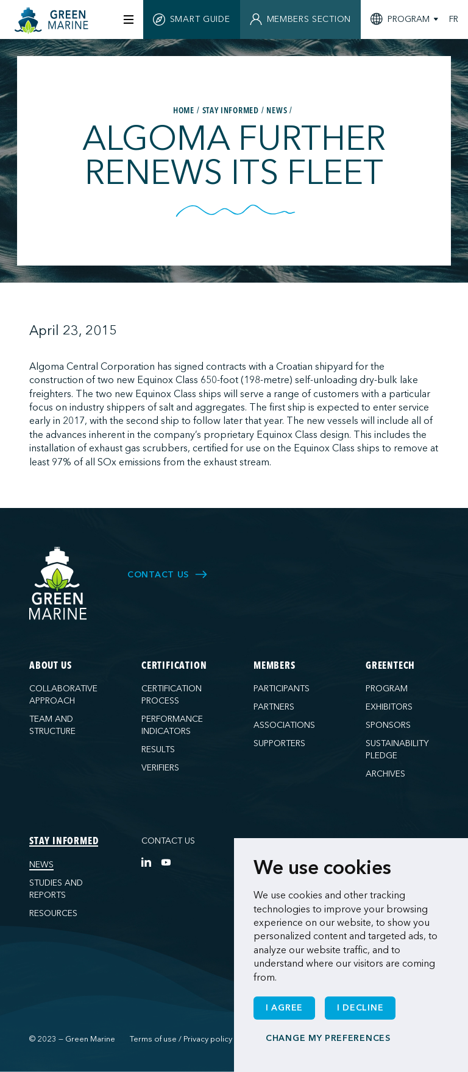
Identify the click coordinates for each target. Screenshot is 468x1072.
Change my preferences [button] (328, 1038)
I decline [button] (360, 1008)
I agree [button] (284, 1008)
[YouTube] (166, 862)
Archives (385, 774)
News (41, 864)
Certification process (171, 695)
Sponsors (388, 725)
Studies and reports (56, 889)
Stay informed (63, 842)
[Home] (53, 20)
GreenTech (390, 666)
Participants (282, 688)
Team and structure (52, 725)
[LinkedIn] (146, 862)
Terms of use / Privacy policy (181, 1039)
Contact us (168, 841)
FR (453, 19)
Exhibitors (389, 707)
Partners (274, 707)
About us (50, 666)
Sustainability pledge (397, 749)
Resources (53, 913)
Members (275, 666)
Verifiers (160, 768)
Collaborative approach (63, 695)
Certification (174, 666)
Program (387, 688)
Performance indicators (172, 725)
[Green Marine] (58, 584)
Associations (284, 725)
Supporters (279, 743)
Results (158, 749)
